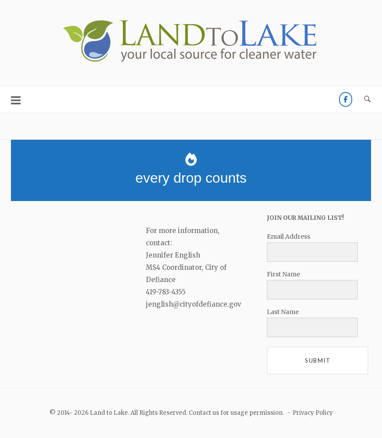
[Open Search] (367, 99)
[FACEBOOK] (345, 99)
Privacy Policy (313, 413)
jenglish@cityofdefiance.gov (193, 304)
